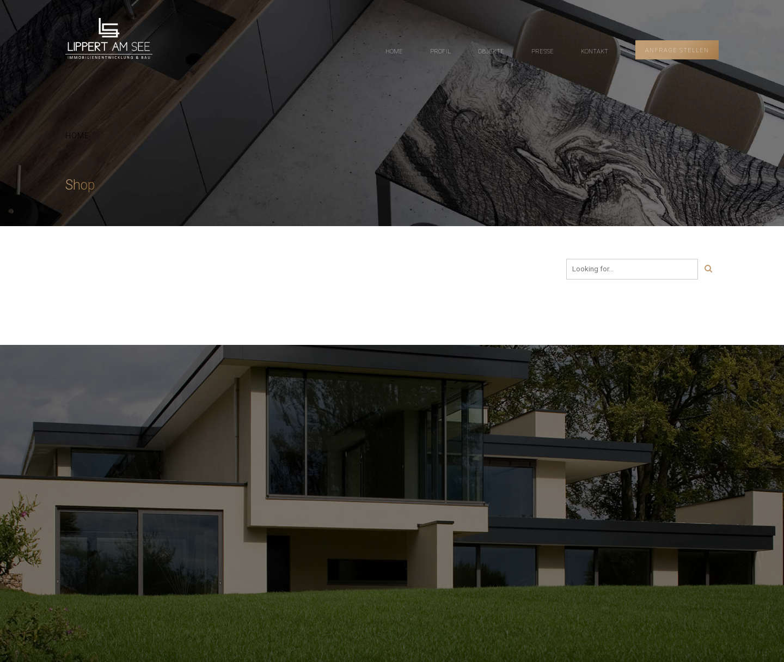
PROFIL (440, 51)
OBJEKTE (491, 51)
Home (77, 135)
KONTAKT (594, 51)
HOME (394, 51)
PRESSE (542, 51)
